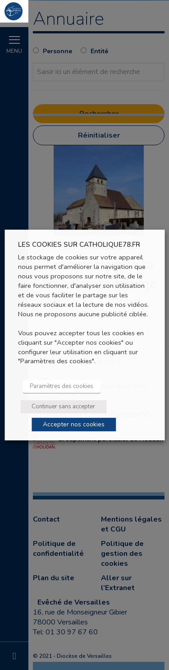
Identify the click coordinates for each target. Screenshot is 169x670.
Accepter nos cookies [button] (74, 424)
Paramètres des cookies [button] (61, 386)
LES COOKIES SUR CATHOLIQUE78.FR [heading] (79, 245)
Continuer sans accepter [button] (63, 406)
